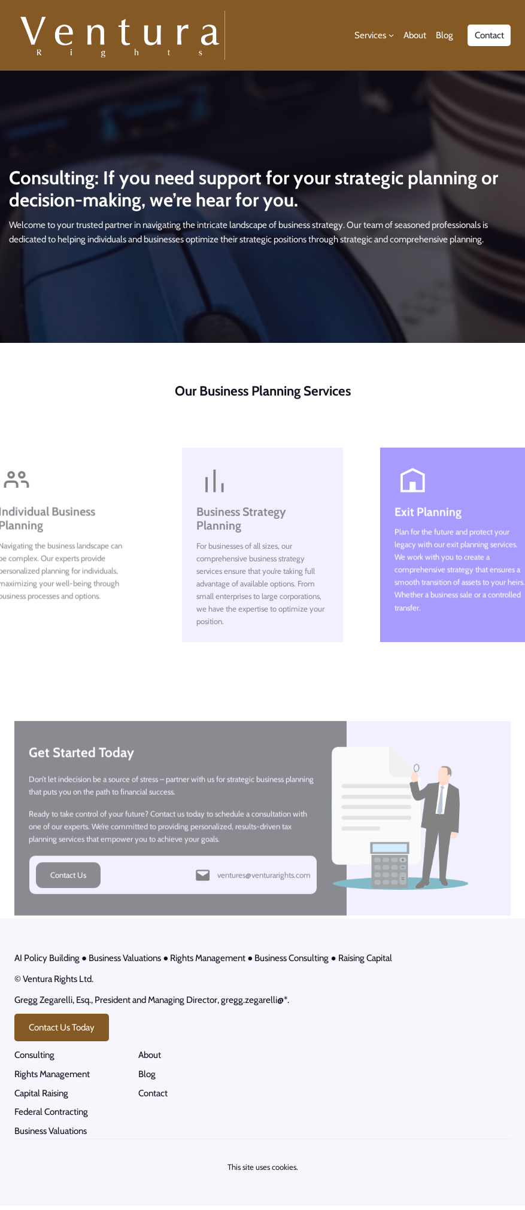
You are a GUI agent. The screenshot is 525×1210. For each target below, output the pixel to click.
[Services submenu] (391, 35)
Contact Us (68, 892)
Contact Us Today (62, 1029)
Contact (489, 35)
